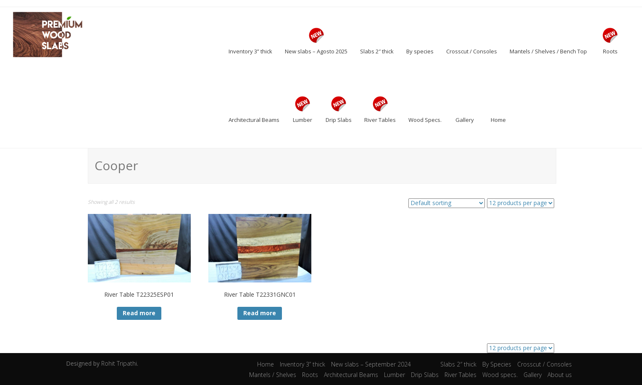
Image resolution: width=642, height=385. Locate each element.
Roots (310, 375)
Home (265, 364)
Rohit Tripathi (119, 363)
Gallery (533, 375)
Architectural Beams (351, 375)
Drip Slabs (425, 375)
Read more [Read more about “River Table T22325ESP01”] (139, 313)
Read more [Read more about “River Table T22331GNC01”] (259, 313)
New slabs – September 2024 (371, 364)
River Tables (460, 375)
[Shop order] (446, 203)
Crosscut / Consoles (544, 364)
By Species (496, 364)
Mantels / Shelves (272, 375)
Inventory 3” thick (302, 364)
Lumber (394, 375)
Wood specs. (500, 375)
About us (559, 375)
